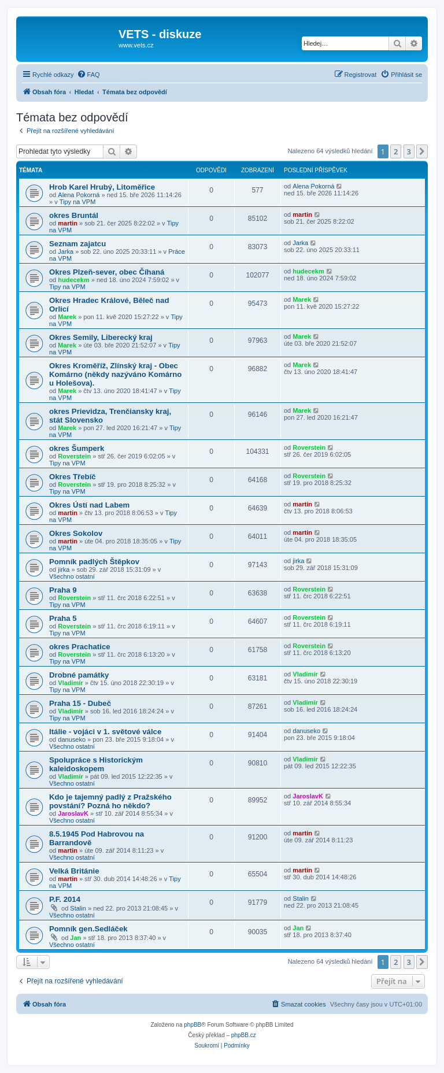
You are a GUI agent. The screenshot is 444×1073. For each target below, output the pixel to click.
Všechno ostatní (72, 576)
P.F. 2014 (64, 899)
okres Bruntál (73, 215)
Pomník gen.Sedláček (88, 928)
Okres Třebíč (72, 476)
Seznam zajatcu (77, 243)
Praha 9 (63, 590)
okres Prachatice (79, 646)
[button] (422, 151)
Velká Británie (74, 871)
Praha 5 (63, 618)
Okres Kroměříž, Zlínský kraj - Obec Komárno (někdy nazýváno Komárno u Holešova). (115, 374)
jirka (63, 569)
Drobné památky (79, 675)
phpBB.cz (243, 1035)
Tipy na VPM (78, 201)
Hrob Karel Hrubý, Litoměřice (102, 187)
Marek (67, 316)
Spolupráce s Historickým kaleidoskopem (96, 764)
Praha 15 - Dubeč (80, 703)
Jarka (65, 251)
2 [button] (396, 151)
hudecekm (73, 279)
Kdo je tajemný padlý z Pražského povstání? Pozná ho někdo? (110, 801)
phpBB (192, 1025)
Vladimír (70, 682)
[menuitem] (88, 75)
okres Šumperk (76, 448)
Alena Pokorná (78, 194)
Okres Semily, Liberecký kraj (101, 337)
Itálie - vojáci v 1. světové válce (105, 731)
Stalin (78, 908)
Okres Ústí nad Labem (89, 505)
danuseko (72, 739)
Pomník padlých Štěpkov (94, 561)
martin (67, 223)
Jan (75, 937)
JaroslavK (73, 813)
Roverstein (74, 456)
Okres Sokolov (75, 533)
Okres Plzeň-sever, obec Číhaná (106, 272)
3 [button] (409, 151)
